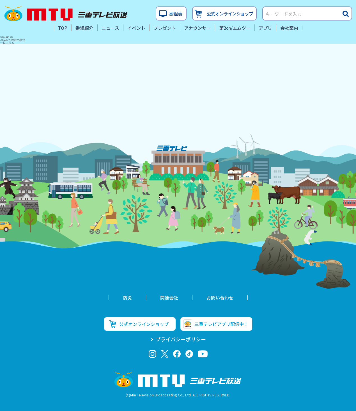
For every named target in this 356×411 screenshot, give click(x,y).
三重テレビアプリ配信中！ (221, 324)
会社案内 (289, 27)
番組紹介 (84, 27)
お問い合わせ (219, 297)
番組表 (175, 13)
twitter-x (164, 354)
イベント (136, 27)
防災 (127, 297)
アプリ (265, 27)
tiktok (189, 354)
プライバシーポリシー (180, 339)
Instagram (152, 354)
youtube (203, 353)
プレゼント (164, 27)
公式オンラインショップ (230, 13)
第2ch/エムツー (235, 27)
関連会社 (169, 297)
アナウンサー (197, 27)
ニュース (110, 27)
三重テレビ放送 (66, 13)
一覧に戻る (7, 42)
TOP (62, 27)
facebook (177, 354)
